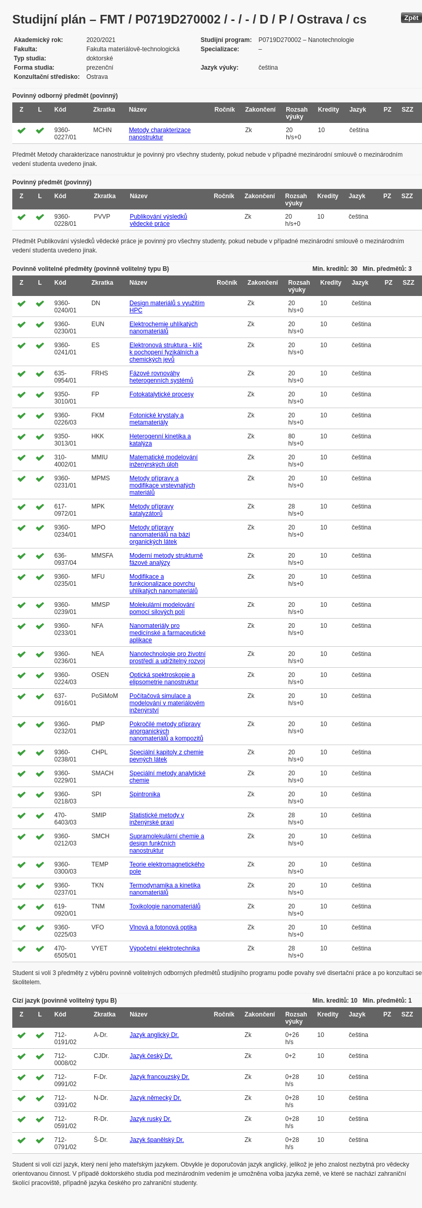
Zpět (411, 18)
